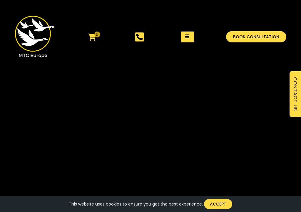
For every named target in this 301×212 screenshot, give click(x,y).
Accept (218, 204)
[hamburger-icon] (187, 37)
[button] (256, 36)
